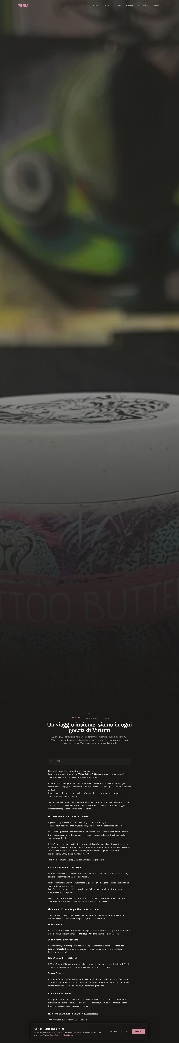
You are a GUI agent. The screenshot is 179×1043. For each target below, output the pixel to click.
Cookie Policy (54, 1035)
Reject (126, 1032)
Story (118, 4)
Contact (156, 4)
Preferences (113, 1032)
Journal (129, 4)
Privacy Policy (67, 1035)
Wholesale (143, 4)
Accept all (138, 1032)
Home (95, 4)
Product (106, 4)
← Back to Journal (89, 713)
